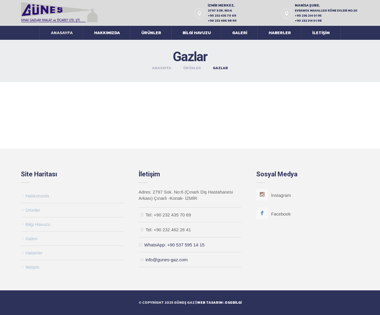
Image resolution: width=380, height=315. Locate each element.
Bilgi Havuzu (197, 33)
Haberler (280, 33)
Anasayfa (62, 33)
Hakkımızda (107, 33)
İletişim (321, 33)
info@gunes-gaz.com (166, 259)
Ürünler (151, 33)
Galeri (239, 33)
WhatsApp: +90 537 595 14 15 (172, 244)
